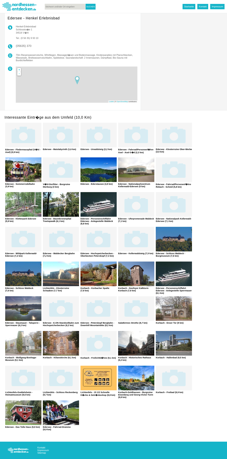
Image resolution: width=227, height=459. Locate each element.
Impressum (217, 6)
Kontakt (203, 6)
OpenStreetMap (122, 101)
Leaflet (111, 101)
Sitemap (41, 453)
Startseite (189, 6)
